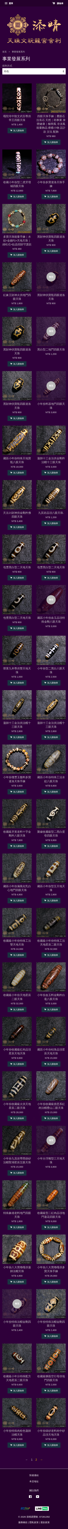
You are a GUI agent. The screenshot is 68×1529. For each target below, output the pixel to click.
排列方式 (7, 65)
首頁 (4, 52)
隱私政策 (34, 1522)
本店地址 (34, 1481)
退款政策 (45, 1522)
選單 (9, 3)
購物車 (57, 3)
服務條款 (23, 1522)
